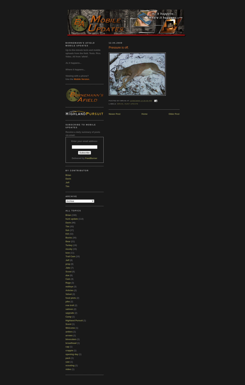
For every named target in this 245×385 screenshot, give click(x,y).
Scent (68, 324)
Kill (67, 234)
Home (145, 114)
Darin (68, 179)
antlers (69, 332)
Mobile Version (81, 79)
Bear (68, 241)
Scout (69, 271)
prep (68, 264)
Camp (69, 317)
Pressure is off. (119, 47)
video (68, 369)
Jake (68, 268)
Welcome (70, 328)
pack (68, 358)
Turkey (69, 245)
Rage (68, 283)
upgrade (70, 313)
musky (69, 249)
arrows (69, 335)
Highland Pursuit (74, 320)
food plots (71, 298)
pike (68, 301)
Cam (68, 279)
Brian (120, 104)
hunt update (131, 104)
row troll (70, 305)
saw (68, 362)
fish (67, 230)
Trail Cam (70, 256)
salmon (69, 309)
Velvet (69, 294)
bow (68, 253)
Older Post (174, 114)
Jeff (67, 182)
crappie (69, 350)
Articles (70, 290)
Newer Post (115, 114)
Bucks (69, 238)
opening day (72, 354)
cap (67, 347)
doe (67, 275)
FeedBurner (91, 158)
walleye (69, 286)
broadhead (71, 343)
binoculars (71, 339)
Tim (67, 186)
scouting (70, 365)
